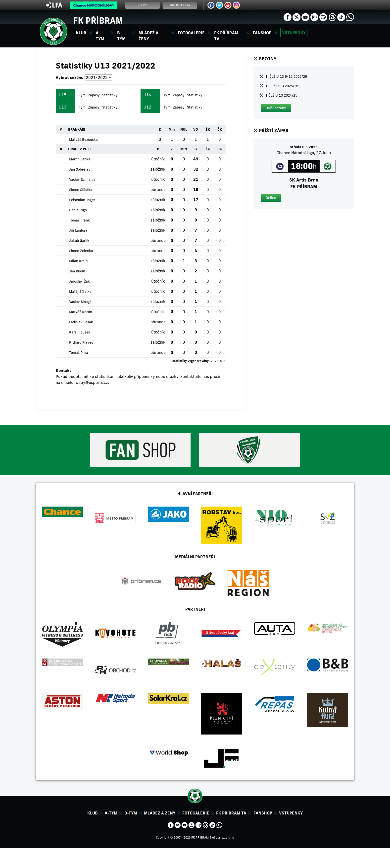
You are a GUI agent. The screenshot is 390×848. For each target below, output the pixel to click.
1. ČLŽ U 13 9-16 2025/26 (286, 76)
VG (195, 129)
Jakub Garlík (79, 240)
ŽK (207, 129)
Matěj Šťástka (80, 291)
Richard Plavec (81, 342)
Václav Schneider (83, 179)
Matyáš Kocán (80, 312)
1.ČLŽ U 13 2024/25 (281, 95)
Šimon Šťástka (80, 189)
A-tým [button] (100, 35)
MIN (183, 149)
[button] (276, 108)
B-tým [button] (121, 35)
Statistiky (110, 95)
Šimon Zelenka (81, 251)
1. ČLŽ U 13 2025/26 (281, 86)
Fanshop (262, 32)
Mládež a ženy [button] (148, 35)
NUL (183, 129)
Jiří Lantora (78, 230)
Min (172, 129)
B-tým (130, 813)
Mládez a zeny (159, 813)
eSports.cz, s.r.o (223, 837)
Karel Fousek (79, 332)
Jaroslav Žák (79, 281)
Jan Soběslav (80, 169)
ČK (219, 129)
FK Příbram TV (226, 35)
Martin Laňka (79, 159)
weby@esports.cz (91, 382)
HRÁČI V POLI (79, 149)
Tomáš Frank (79, 220)
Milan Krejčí (78, 261)
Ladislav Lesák (81, 322)
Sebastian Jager (82, 200)
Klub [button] (81, 32)
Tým (82, 95)
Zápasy (94, 95)
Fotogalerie (191, 32)
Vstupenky (294, 32)
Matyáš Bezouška (83, 139)
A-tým (111, 813)
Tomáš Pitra (78, 352)
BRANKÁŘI (76, 129)
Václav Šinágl (80, 301)
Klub (92, 813)
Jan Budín (77, 271)
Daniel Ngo (78, 210)
